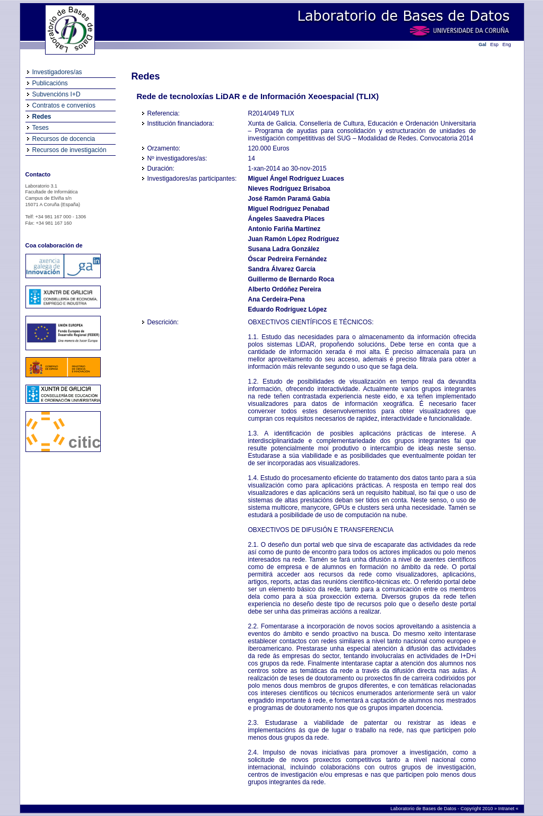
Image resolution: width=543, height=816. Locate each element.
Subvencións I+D (56, 94)
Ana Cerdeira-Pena (276, 299)
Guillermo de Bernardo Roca (291, 279)
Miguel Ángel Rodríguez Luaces (296, 178)
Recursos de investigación (69, 150)
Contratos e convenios (63, 105)
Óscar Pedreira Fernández (287, 259)
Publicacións (50, 83)
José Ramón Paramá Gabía (289, 198)
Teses (40, 127)
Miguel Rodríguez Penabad (288, 208)
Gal (483, 44)
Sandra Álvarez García (282, 269)
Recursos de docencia (63, 139)
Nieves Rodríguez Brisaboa (289, 188)
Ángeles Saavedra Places (286, 219)
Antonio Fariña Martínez (284, 229)
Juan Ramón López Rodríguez (293, 239)
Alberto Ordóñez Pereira (284, 289)
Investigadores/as (57, 72)
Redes (41, 116)
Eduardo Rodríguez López (287, 309)
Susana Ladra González (284, 249)
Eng (507, 44)
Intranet (506, 808)
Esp (495, 44)
